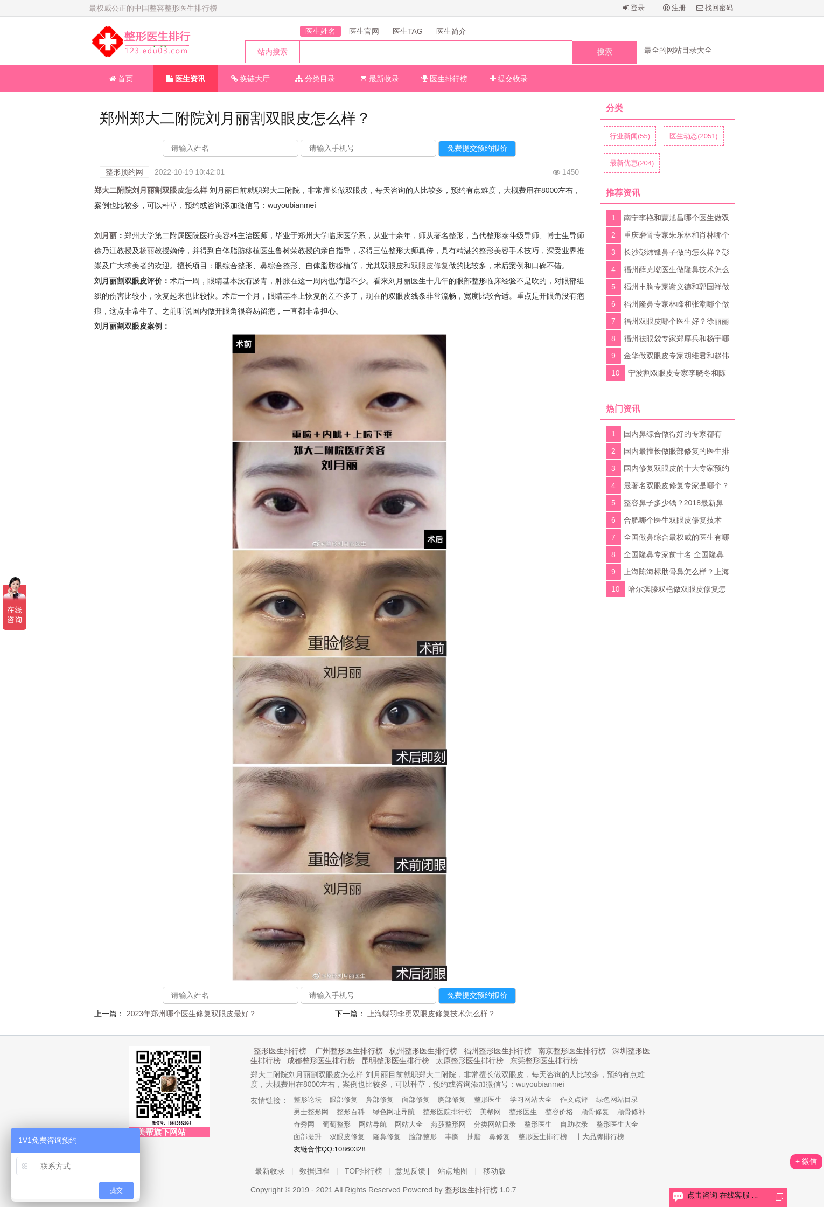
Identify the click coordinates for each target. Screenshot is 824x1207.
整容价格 (559, 1112)
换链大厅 (250, 78)
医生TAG (408, 31)
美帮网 (490, 1112)
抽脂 (474, 1137)
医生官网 (364, 31)
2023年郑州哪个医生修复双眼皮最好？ (191, 1013)
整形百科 (351, 1112)
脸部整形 (423, 1137)
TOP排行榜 (364, 1171)
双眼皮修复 (430, 265)
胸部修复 (452, 1099)
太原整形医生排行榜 (470, 1060)
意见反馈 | (412, 1171)
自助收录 (574, 1124)
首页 (121, 78)
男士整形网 (311, 1112)
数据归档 (314, 1171)
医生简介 (451, 31)
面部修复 (416, 1099)
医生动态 (693, 136)
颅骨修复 (595, 1112)
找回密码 (715, 8)
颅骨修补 (631, 1112)
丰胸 (452, 1137)
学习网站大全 (531, 1099)
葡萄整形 (337, 1124)
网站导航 (373, 1124)
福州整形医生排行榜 (498, 1050)
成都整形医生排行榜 (321, 1060)
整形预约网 (124, 172)
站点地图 (453, 1171)
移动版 (494, 1171)
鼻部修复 (380, 1099)
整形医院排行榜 (447, 1112)
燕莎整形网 (448, 1124)
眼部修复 (344, 1099)
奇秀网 (304, 1124)
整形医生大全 (617, 1124)
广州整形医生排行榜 (349, 1050)
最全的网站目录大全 (678, 50)
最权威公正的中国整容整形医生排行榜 (153, 8)
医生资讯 (185, 78)
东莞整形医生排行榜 (544, 1060)
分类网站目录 (495, 1124)
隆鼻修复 (387, 1137)
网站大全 (409, 1124)
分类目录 (315, 78)
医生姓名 (320, 31)
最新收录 (379, 78)
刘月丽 (105, 235)
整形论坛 (308, 1099)
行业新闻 (630, 136)
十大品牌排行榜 (599, 1137)
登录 (634, 8)
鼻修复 (499, 1137)
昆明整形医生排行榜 (395, 1060)
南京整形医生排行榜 (572, 1050)
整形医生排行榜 (280, 1050)
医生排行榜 (444, 78)
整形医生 (488, 1099)
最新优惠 (632, 163)
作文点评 (574, 1099)
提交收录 (509, 78)
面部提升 (308, 1137)
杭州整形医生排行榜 (423, 1050)
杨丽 (147, 250)
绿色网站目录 (617, 1099)
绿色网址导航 (394, 1112)
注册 (674, 8)
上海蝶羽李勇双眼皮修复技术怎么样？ (431, 1013)
